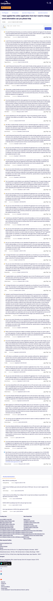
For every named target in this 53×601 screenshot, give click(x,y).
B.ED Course (26, 537)
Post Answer (48, 29)
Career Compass (3, 547)
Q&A (1, 545)
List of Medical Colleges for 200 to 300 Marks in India (12, 537)
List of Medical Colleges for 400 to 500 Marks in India (12, 532)
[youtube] (1, 580)
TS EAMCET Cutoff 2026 (29, 521)
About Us (3, 582)
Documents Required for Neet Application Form (34, 534)
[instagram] (1, 572)
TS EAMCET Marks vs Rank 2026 (31, 528)
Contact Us (3, 584)
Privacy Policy (4, 589)
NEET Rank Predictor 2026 (6, 523)
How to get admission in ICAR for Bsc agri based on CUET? (16, 510)
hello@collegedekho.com (5, 561)
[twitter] (1, 577)
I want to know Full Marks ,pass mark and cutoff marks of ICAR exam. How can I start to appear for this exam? (25, 488)
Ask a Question (6, 7)
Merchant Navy (27, 529)
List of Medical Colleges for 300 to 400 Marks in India (12, 531)
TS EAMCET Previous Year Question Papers (33, 536)
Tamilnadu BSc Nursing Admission (7, 529)
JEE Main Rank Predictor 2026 (6, 528)
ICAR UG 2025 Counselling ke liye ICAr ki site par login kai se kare (17, 503)
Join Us (2, 585)
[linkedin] (1, 575)
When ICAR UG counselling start (10, 481)
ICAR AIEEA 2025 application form (13, 462)
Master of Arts (27, 520)
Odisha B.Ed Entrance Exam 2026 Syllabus (33, 531)
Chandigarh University (28, 524)
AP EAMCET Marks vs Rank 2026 (7, 524)
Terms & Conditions (5, 587)
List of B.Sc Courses (28, 532)
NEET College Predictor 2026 (6, 536)
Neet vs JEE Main (27, 539)
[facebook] (1, 569)
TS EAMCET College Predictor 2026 (31, 523)
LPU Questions (15, 12)
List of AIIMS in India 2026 (6, 520)
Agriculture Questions (43, 12)
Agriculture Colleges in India (28, 12)
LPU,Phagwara (5, 12)
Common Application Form (6, 543)
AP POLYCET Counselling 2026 (30, 526)
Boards (1, 548)
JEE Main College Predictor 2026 (7, 521)
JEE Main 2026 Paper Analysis (6, 526)
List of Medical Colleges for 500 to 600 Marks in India (12, 534)
